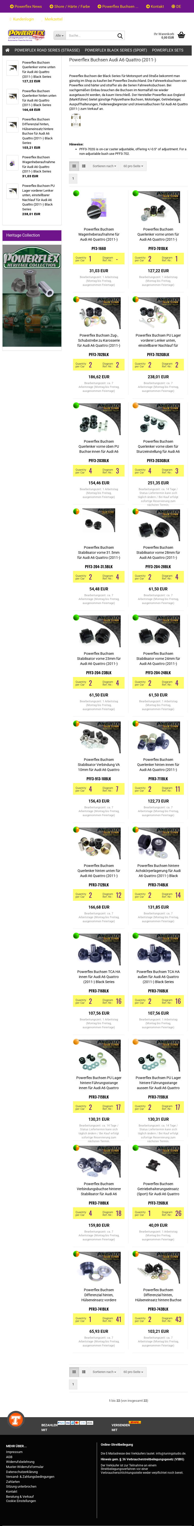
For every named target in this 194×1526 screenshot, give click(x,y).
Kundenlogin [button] (22, 19)
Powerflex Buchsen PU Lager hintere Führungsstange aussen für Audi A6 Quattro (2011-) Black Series (158, 1083)
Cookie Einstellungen (21, 1501)
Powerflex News (26, 6)
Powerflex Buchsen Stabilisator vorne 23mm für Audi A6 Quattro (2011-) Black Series (99, 659)
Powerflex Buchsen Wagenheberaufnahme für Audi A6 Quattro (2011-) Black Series (98, 234)
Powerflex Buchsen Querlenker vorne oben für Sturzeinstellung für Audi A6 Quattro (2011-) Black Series (158, 446)
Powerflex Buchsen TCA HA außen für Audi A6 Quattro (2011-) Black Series (158, 977)
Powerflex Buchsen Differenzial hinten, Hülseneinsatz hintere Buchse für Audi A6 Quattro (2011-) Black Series (158, 1295)
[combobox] (104, 166)
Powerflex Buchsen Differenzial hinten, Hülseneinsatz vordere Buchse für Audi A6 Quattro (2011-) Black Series (98, 1295)
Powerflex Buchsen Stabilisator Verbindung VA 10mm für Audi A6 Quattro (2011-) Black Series (99, 765)
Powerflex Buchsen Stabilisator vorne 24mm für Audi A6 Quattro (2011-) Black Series (158, 659)
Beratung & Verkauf (20, 1496)
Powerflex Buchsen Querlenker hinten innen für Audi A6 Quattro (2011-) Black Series (158, 765)
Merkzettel (52, 19)
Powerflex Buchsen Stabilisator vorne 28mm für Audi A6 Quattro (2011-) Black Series (158, 552)
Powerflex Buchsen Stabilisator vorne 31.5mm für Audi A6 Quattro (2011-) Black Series (98, 552)
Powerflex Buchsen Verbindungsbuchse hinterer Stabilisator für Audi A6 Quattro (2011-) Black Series (99, 1189)
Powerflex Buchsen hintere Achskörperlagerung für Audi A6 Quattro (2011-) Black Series (158, 871)
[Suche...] (60, 35)
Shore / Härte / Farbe (70, 6)
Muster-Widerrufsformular (24, 1467)
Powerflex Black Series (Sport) (116, 50)
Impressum (14, 1452)
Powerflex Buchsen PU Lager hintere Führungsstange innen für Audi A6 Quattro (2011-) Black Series (99, 1083)
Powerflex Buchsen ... (118, 6)
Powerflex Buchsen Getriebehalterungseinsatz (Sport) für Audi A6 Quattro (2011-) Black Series (158, 1189)
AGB (9, 1457)
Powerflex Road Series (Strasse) (47, 50)
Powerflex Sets (167, 50)
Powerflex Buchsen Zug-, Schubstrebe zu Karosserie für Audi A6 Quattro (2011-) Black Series (98, 340)
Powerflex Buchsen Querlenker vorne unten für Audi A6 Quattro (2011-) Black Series (158, 234)
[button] (176, 6)
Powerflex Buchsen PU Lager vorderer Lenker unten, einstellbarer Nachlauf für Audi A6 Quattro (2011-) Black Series (158, 340)
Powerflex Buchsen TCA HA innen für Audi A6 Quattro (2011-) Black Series (98, 977)
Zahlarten (13, 1482)
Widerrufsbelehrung (20, 1462)
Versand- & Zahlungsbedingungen (30, 1477)
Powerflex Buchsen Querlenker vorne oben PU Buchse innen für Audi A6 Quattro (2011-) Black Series (99, 446)
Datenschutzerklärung (22, 1472)
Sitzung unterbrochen (21, 1486)
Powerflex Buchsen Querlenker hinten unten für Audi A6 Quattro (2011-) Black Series (99, 871)
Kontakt (155, 6)
